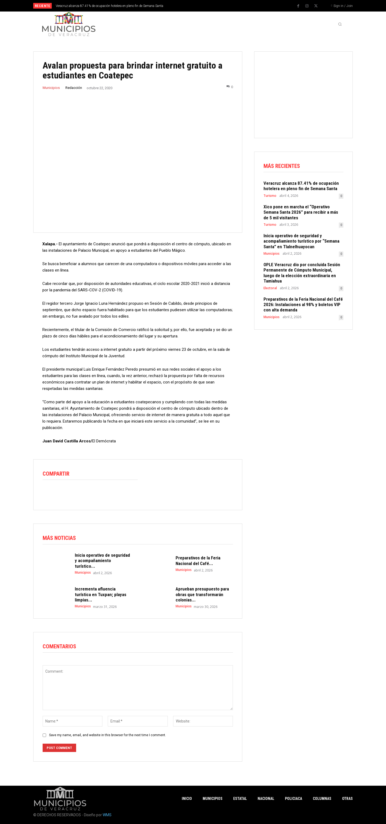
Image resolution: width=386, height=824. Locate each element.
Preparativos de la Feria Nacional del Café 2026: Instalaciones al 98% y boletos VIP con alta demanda (303, 304)
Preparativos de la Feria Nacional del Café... (198, 560)
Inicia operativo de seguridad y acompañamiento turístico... (102, 561)
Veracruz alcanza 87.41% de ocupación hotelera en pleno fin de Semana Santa (109, 6)
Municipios (51, 87)
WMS (107, 815)
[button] (339, 24)
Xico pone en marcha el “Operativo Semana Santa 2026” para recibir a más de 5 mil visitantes (300, 212)
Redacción (73, 87)
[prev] (202, 5)
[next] (210, 5)
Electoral (270, 288)
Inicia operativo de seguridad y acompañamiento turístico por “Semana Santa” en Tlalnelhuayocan (301, 241)
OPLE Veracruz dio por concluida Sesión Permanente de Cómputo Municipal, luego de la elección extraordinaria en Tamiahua (301, 273)
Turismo (269, 195)
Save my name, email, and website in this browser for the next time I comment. (107, 735)
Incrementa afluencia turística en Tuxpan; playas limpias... (100, 594)
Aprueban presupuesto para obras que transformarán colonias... (202, 594)
